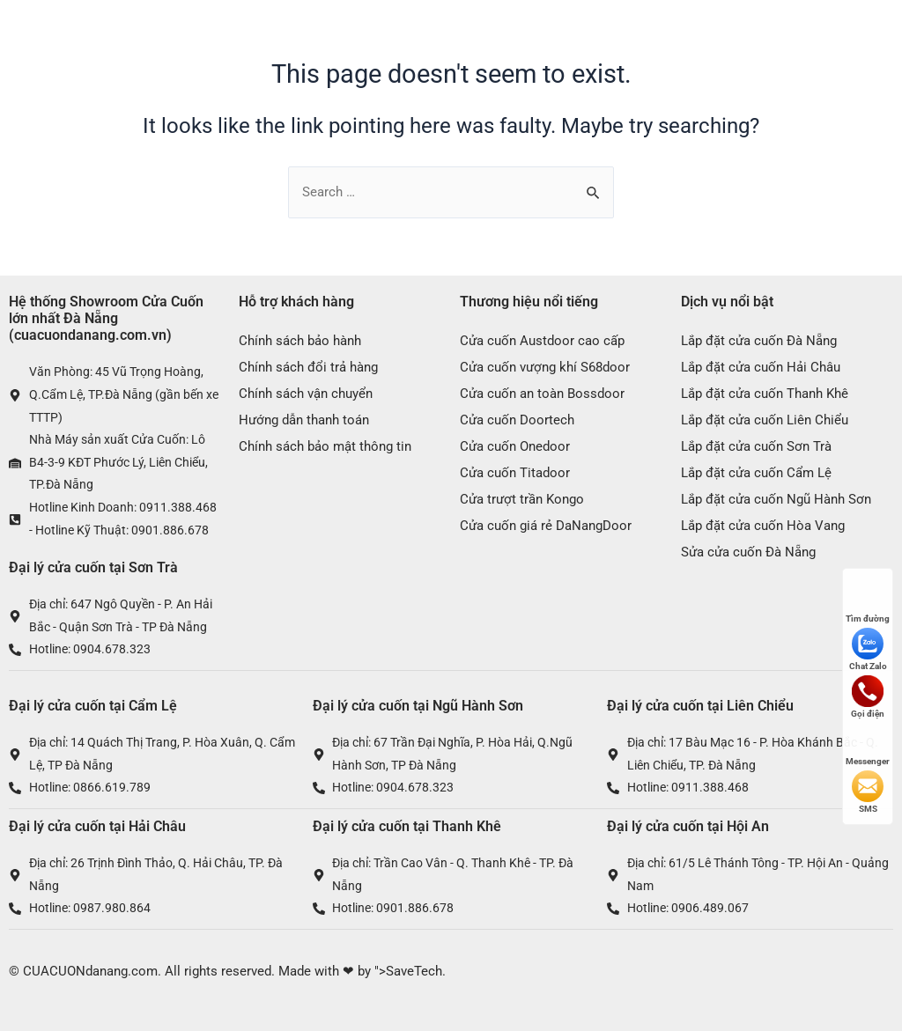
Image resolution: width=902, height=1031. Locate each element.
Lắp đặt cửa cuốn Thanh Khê (764, 393)
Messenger (868, 744)
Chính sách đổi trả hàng (308, 367)
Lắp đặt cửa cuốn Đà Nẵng (759, 341)
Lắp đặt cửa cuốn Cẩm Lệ (756, 473)
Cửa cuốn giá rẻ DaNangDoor (546, 526)
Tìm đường (868, 601)
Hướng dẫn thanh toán (304, 420)
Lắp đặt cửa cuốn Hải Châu (760, 367)
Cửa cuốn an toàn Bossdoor (542, 393)
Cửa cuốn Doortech (517, 420)
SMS (868, 792)
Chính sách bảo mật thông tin (325, 446)
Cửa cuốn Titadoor (515, 473)
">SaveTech (408, 971)
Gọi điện (867, 696)
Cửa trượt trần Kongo (522, 499)
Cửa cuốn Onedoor (515, 446)
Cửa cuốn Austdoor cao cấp (542, 341)
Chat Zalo (868, 649)
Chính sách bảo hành (300, 341)
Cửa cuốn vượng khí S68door (545, 367)
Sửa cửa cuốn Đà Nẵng (748, 552)
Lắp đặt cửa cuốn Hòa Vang (763, 526)
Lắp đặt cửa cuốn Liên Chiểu (764, 420)
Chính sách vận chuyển (306, 393)
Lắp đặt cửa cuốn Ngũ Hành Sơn (776, 499)
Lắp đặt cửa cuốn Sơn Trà (756, 446)
